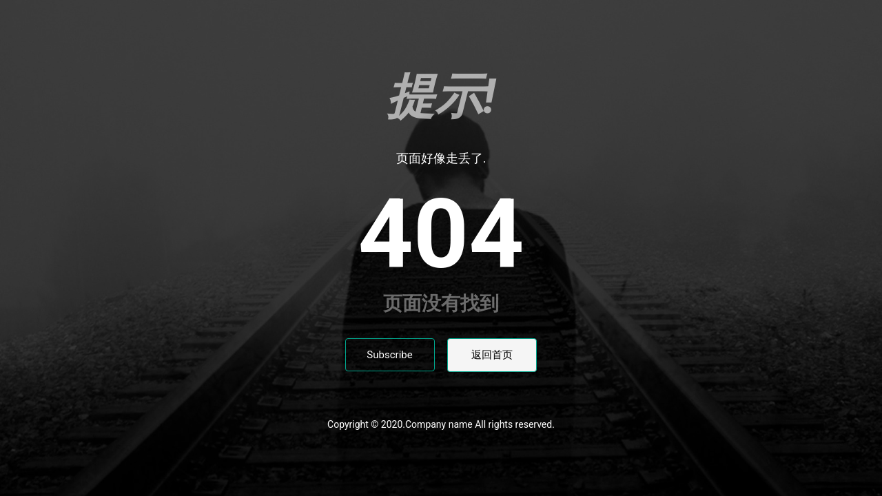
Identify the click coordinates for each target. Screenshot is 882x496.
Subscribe (389, 355)
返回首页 (492, 355)
